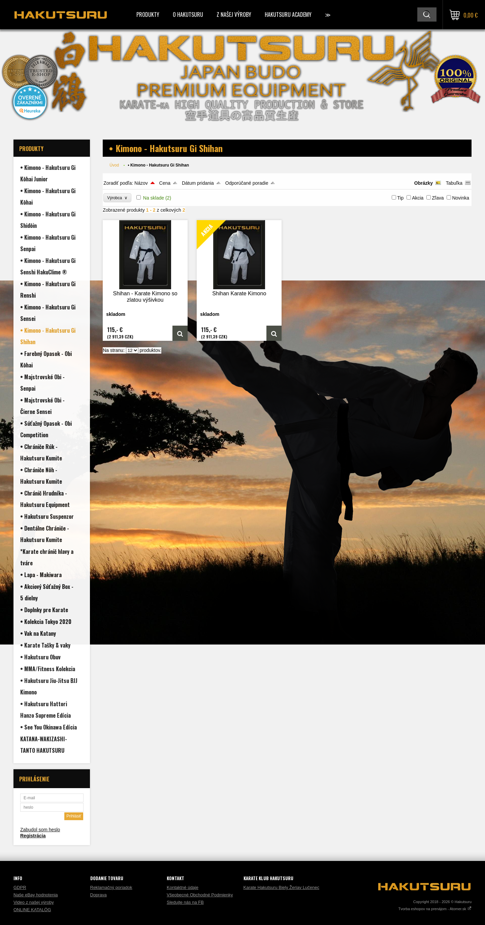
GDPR (19, 887)
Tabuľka (454, 183)
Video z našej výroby (33, 902)
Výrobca (117, 197)
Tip (400, 198)
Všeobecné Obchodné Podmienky (200, 894)
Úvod (114, 165)
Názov (141, 183)
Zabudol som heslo (40, 829)
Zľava (438, 198)
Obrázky (423, 183)
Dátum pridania (198, 183)
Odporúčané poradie (246, 183)
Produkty (147, 14)
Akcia (417, 198)
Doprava (98, 894)
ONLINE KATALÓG (32, 909)
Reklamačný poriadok (111, 887)
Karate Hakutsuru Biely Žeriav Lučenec (281, 887)
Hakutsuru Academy (288, 14)
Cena (164, 183)
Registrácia (32, 835)
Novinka (460, 198)
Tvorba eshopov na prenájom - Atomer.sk (435, 909)
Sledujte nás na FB (185, 902)
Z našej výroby (234, 14)
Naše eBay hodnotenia (35, 894)
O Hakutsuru (188, 14)
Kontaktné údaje (182, 887)
